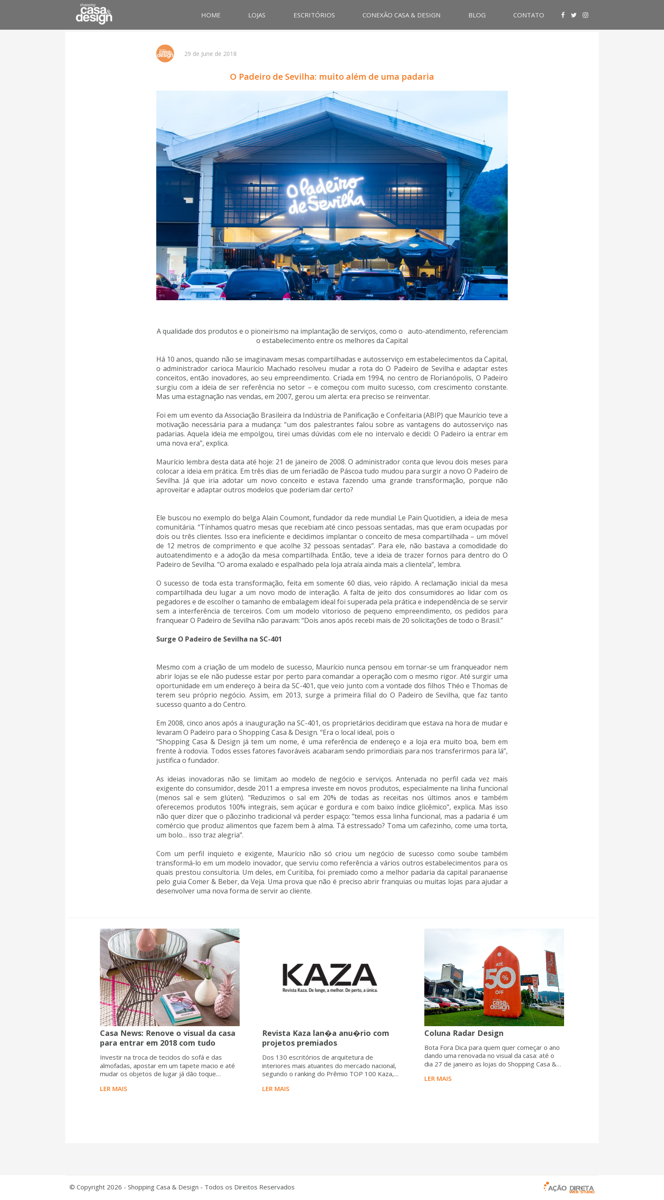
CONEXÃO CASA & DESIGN (401, 15)
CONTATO (528, 15)
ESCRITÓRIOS (314, 15)
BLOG (477, 15)
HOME (211, 15)
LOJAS (257, 15)
